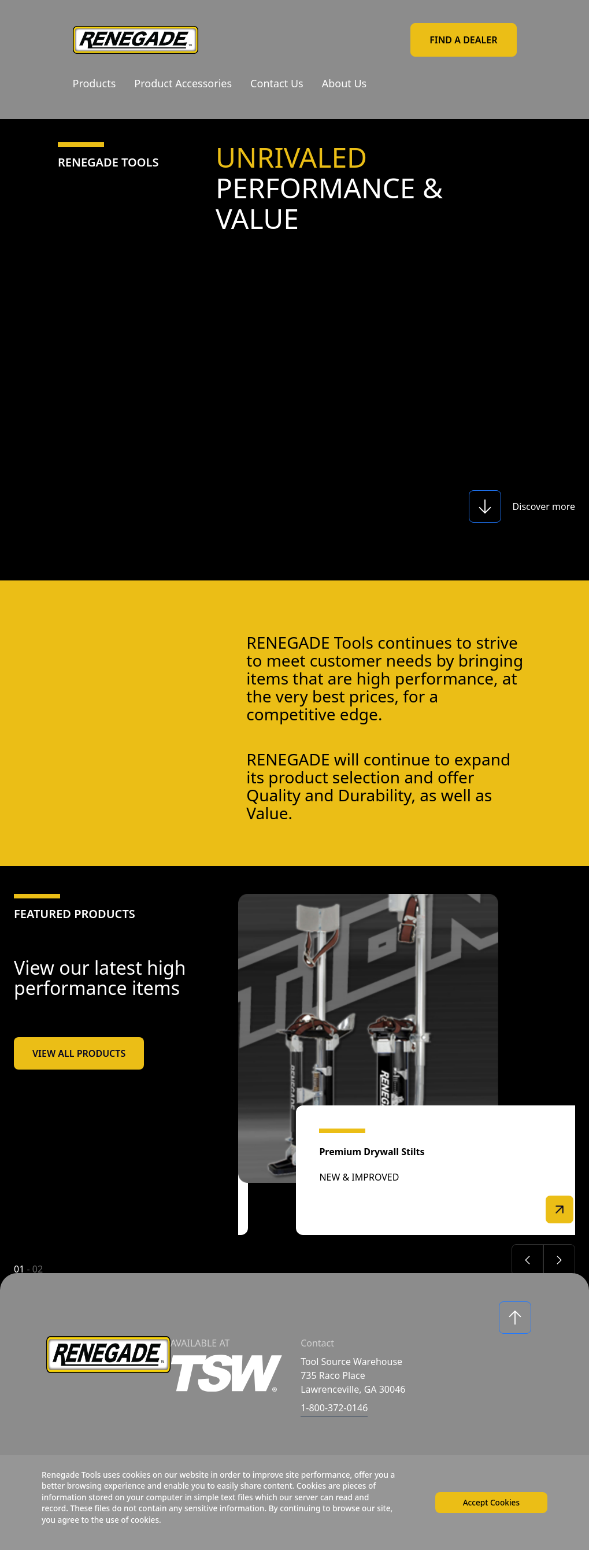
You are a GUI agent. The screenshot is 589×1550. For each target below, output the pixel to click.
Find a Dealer (463, 40)
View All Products (78, 1053)
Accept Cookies (490, 1501)
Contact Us (276, 83)
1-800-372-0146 (334, 1407)
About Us (344, 83)
